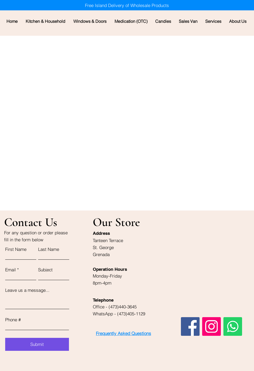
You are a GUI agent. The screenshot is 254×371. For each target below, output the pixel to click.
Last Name (48, 249)
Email (10, 269)
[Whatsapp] (232, 326)
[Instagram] (211, 326)
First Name (15, 249)
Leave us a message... (27, 290)
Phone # (13, 319)
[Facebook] (190, 326)
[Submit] (37, 344)
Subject (45, 269)
